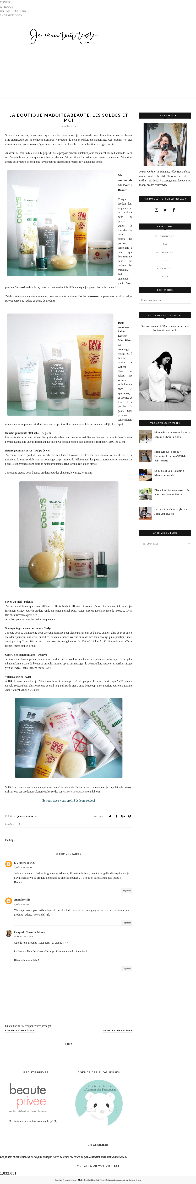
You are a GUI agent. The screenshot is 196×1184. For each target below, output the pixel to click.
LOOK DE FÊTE (165, 268)
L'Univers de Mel (24, 862)
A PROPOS (6, 6)
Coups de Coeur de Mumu (29, 932)
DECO (165, 260)
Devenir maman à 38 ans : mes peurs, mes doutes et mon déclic (165, 328)
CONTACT (6, 2)
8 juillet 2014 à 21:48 (23, 867)
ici (98, 441)
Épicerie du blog (135, 1180)
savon (129, 610)
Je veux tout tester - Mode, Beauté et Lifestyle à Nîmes (84, 1180)
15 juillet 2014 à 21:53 (23, 937)
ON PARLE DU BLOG (13, 10)
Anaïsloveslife (22, 899)
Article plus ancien (116, 1030)
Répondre (127, 890)
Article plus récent (21, 1030)
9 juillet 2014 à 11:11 (23, 904)
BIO (165, 244)
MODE (165, 276)
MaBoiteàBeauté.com (75, 791)
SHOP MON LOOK (11, 15)
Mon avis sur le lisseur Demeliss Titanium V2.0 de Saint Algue (170, 456)
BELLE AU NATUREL (165, 236)
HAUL (20, 824)
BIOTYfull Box (165, 252)
